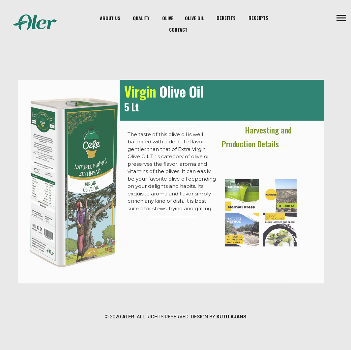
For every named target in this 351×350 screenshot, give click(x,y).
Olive (167, 18)
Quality (141, 18)
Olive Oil (194, 18)
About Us (110, 18)
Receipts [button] (258, 17)
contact (178, 29)
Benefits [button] (226, 17)
